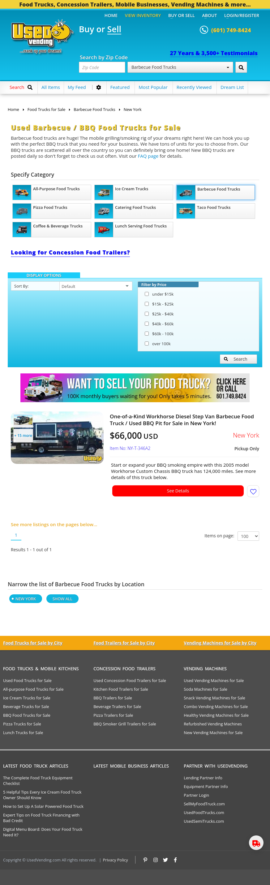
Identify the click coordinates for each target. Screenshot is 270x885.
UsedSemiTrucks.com (204, 821)
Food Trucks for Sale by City (32, 643)
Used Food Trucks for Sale (27, 680)
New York (25, 598)
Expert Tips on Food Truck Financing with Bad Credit (41, 817)
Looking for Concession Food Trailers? (70, 252)
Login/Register (241, 15)
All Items (50, 87)
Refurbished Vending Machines (213, 724)
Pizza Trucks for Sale (22, 724)
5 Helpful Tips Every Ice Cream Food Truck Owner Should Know (42, 794)
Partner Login (196, 795)
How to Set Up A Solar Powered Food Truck (43, 806)
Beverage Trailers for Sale (117, 706)
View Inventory (143, 15)
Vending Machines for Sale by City (220, 643)
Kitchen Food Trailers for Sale (120, 689)
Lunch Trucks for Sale (23, 732)
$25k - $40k (159, 314)
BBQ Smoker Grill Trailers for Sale (124, 724)
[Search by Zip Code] (241, 67)
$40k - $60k (159, 324)
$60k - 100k (159, 334)
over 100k (157, 343)
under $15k (159, 294)
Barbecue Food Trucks (180, 67)
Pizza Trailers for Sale (113, 715)
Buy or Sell (181, 15)
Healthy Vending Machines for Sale (216, 715)
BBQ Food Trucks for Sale (26, 715)
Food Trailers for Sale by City (124, 643)
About (209, 15)
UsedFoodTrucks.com (204, 812)
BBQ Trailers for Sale (112, 698)
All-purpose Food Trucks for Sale (33, 689)
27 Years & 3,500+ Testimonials (214, 53)
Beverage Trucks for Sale (26, 706)
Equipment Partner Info (206, 786)
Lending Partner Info (203, 778)
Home (111, 15)
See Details (178, 491)
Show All (62, 598)
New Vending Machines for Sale (213, 732)
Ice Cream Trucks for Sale (26, 698)
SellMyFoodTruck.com (204, 804)
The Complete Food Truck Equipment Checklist (38, 780)
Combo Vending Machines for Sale (216, 706)
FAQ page (148, 156)
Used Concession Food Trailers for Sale (129, 680)
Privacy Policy (115, 860)
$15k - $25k (159, 304)
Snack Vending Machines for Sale (214, 698)
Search (235, 359)
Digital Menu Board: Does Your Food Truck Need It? (42, 832)
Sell (114, 29)
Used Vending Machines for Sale (214, 680)
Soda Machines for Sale (205, 689)
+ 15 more (23, 435)
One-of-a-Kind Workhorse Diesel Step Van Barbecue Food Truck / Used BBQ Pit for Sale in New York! (182, 420)
